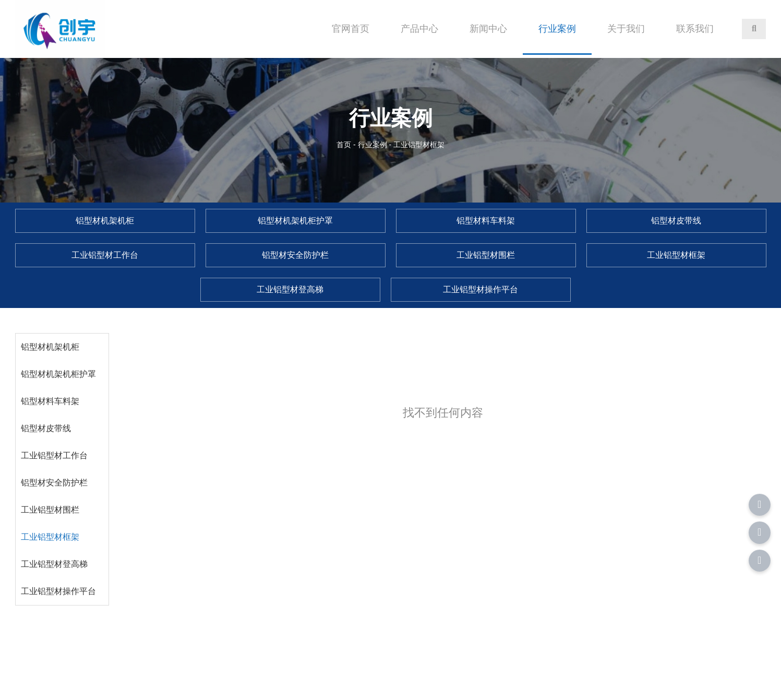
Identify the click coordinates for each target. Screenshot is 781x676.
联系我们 (695, 28)
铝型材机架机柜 (50, 346)
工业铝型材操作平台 (58, 591)
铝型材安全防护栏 (54, 482)
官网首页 (350, 28)
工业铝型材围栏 (50, 509)
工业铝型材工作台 (54, 455)
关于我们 (626, 28)
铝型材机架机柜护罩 (58, 374)
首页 (345, 144)
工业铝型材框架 (50, 536)
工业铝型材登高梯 (54, 564)
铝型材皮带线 (46, 428)
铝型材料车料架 (50, 401)
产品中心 (419, 28)
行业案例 (557, 28)
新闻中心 (488, 28)
